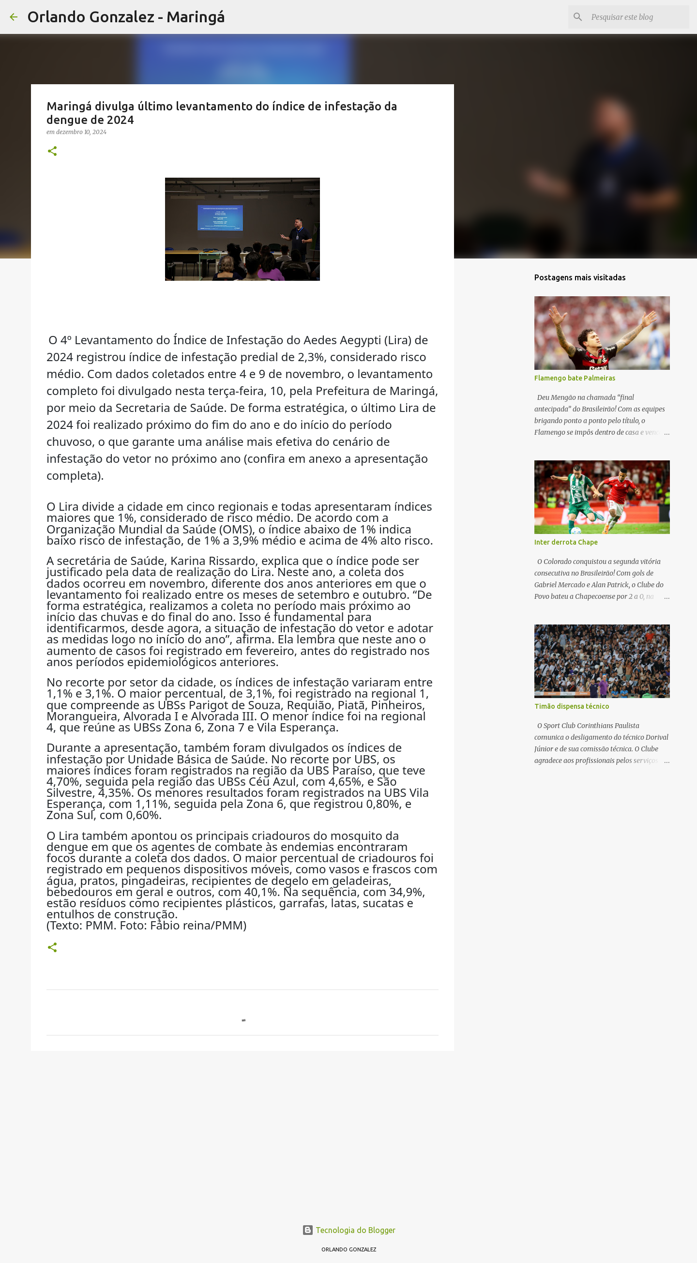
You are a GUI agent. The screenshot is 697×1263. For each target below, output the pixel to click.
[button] (52, 151)
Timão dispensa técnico (571, 706)
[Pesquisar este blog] (638, 17)
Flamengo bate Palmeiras (574, 378)
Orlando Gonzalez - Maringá (126, 16)
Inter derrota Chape (566, 542)
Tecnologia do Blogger (348, 1230)
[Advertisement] (242, 1133)
